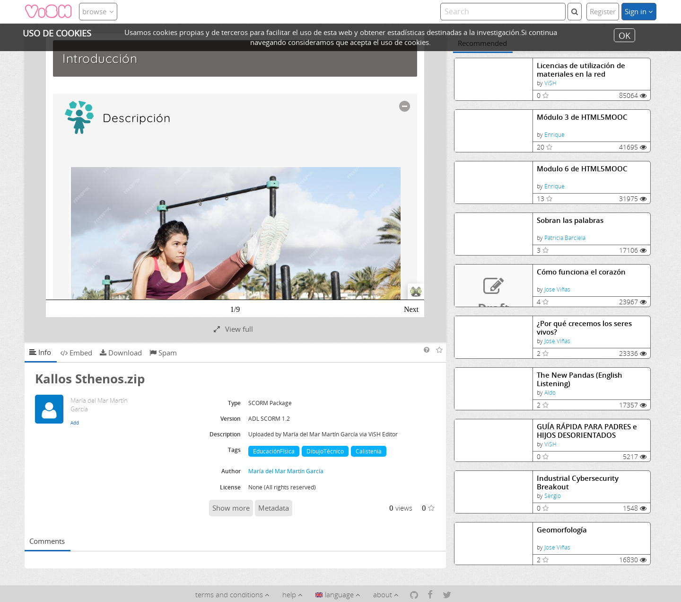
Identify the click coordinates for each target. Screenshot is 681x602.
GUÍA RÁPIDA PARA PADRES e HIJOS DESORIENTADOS (587, 431)
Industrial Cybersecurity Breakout (578, 482)
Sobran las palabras (570, 220)
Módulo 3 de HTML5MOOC (582, 117)
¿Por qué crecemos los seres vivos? (584, 327)
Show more (231, 508)
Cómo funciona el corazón (581, 271)
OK (624, 35)
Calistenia (369, 451)
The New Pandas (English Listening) (579, 379)
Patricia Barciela (564, 238)
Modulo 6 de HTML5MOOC (582, 168)
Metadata (273, 508)
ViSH (550, 83)
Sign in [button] (639, 11)
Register (603, 11)
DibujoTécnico (325, 451)
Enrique (554, 135)
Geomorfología (562, 529)
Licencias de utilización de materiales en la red (581, 70)
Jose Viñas (557, 289)
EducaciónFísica (274, 451)
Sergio (552, 496)
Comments (47, 541)
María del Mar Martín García (285, 471)
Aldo (550, 393)
